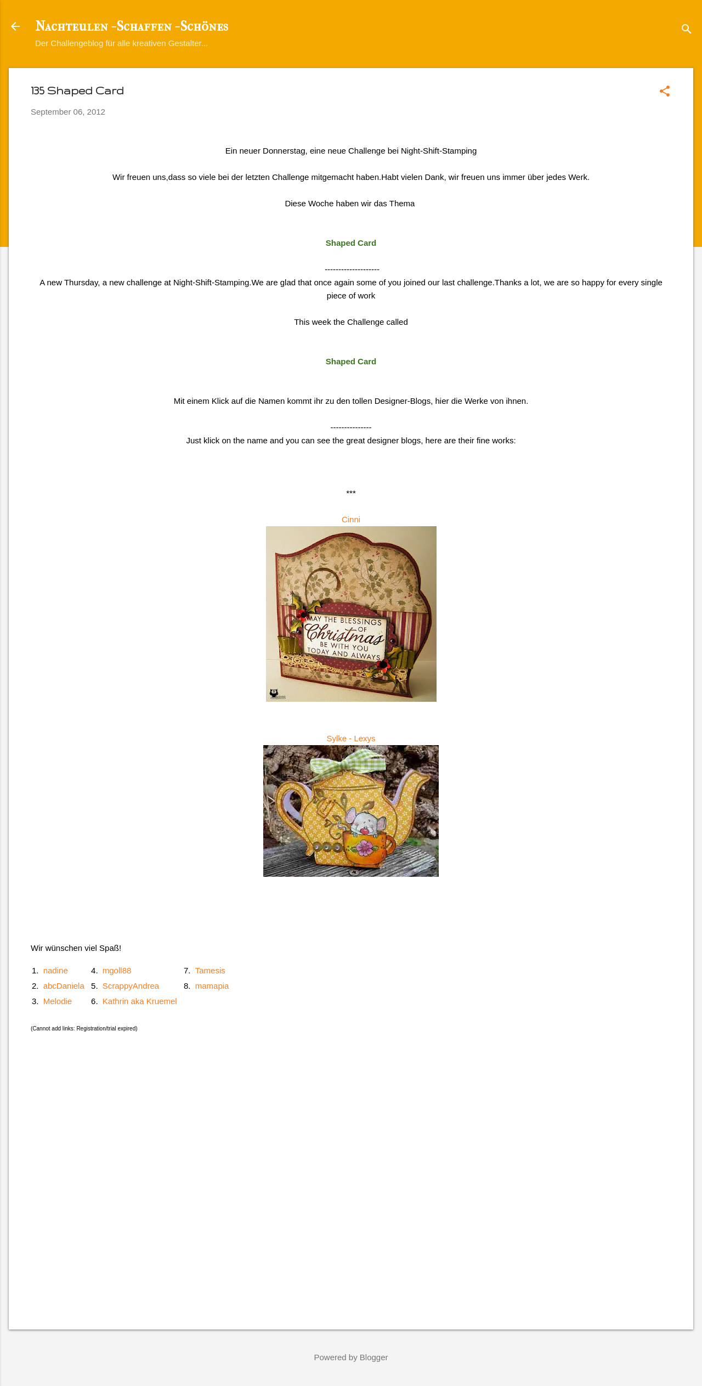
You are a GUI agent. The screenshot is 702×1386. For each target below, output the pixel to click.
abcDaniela (63, 985)
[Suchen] (686, 30)
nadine (55, 970)
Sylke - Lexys (350, 738)
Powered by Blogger (351, 1357)
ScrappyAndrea (131, 985)
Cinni (351, 519)
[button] (664, 91)
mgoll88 (117, 970)
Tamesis (210, 970)
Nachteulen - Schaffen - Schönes (131, 26)
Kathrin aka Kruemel (140, 1001)
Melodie (57, 1001)
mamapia (212, 985)
